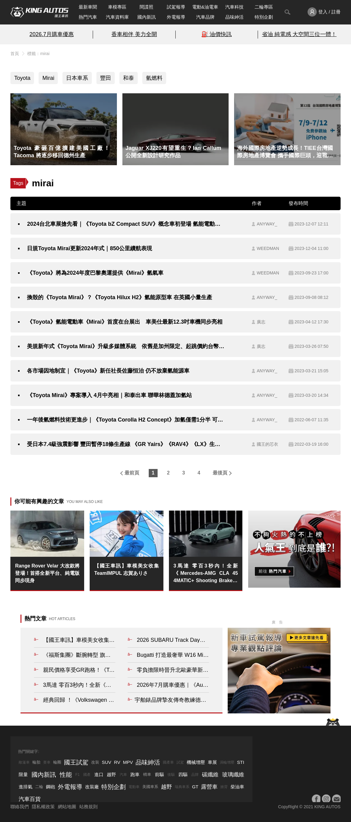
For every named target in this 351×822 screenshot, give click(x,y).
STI (240, 762)
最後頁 (220, 472)
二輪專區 (264, 6)
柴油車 (237, 786)
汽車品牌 (205, 17)
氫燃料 (154, 78)
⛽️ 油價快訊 (216, 34)
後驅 (171, 774)
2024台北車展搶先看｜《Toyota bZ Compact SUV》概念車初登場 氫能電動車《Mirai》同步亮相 (126, 224)
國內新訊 (146, 17)
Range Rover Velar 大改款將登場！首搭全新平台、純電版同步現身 (47, 573)
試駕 (180, 762)
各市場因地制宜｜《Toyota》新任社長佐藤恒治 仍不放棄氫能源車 (108, 371)
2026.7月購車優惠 (51, 34)
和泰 (128, 78)
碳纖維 (210, 775)
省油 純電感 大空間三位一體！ (299, 34)
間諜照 (146, 6)
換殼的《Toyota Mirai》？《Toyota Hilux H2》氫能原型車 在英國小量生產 (119, 297)
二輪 (39, 786)
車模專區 (117, 6)
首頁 (14, 53)
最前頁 (132, 472)
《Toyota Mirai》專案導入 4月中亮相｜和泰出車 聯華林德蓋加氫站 (109, 395)
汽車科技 (234, 6)
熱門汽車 (88, 17)
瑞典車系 (182, 787)
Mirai (48, 78)
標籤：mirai (38, 53)
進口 (98, 774)
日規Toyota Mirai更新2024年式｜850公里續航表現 (89, 248)
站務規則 (88, 806)
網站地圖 (67, 806)
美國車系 (150, 786)
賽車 (46, 762)
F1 (77, 774)
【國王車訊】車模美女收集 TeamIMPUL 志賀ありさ (126, 569)
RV (117, 762)
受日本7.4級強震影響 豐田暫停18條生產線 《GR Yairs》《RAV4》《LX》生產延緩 (126, 444)
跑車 (135, 774)
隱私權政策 (43, 806)
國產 (87, 774)
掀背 (224, 787)
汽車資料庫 (117, 17)
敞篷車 (24, 762)
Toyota (22, 78)
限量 (23, 774)
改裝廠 (92, 786)
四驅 (183, 774)
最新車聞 (88, 6)
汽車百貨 (30, 799)
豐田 (105, 78)
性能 (66, 774)
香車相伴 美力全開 (134, 34)
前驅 (159, 774)
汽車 (123, 774)
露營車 (209, 787)
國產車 (168, 762)
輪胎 (36, 762)
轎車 (147, 774)
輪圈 (57, 762)
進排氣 (25, 786)
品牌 (195, 774)
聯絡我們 (19, 806)
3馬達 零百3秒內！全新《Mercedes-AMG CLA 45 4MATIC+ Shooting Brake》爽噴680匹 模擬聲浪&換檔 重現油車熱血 (206, 573)
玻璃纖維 (233, 775)
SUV (106, 762)
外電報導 (176, 17)
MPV (128, 762)
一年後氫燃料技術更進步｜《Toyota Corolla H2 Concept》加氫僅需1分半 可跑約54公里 (126, 420)
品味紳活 (234, 17)
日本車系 (77, 78)
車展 (212, 762)
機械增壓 (196, 762)
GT (195, 786)
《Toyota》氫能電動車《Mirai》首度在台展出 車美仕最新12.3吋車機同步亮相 (124, 322)
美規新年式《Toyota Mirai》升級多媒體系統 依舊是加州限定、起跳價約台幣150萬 (126, 346)
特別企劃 (264, 17)
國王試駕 (76, 762)
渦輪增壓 (227, 762)
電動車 (134, 787)
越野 (111, 774)
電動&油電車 (205, 6)
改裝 (95, 762)
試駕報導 (176, 6)
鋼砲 (50, 786)
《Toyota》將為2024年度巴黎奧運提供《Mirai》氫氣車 (95, 273)
